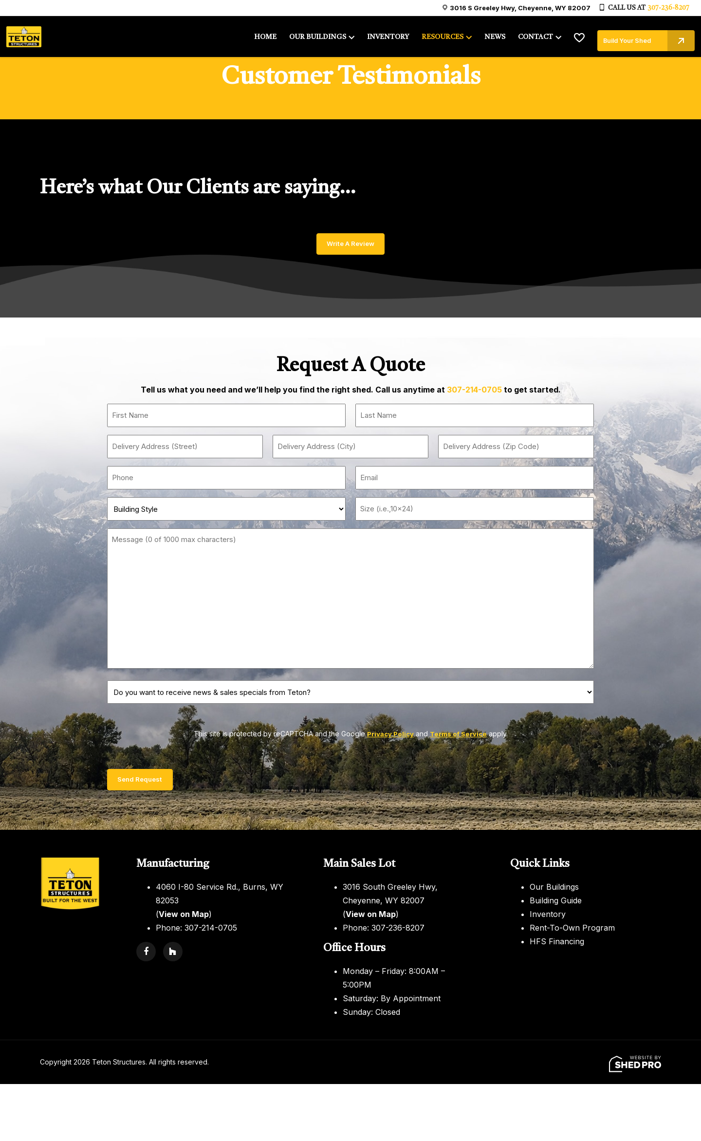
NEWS (492, 35)
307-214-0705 (474, 392)
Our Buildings (554, 891)
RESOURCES (440, 35)
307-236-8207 (668, 8)
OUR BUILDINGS (320, 35)
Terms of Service (459, 736)
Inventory (548, 918)
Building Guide (556, 905)
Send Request (146, 783)
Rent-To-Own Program (572, 932)
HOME (269, 35)
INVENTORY (387, 35)
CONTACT (531, 35)
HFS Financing (557, 946)
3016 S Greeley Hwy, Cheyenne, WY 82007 (520, 8)
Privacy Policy (388, 736)
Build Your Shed (643, 34)
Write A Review (350, 245)
